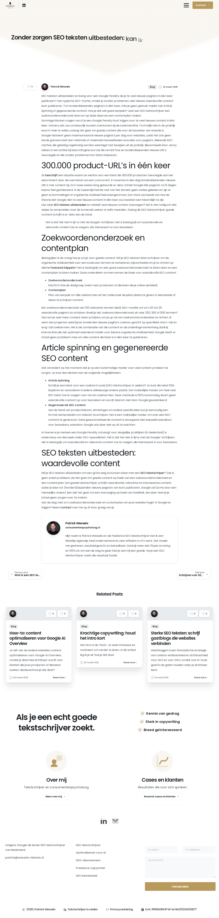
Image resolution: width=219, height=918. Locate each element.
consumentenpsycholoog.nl (82, 527)
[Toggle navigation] (186, 5)
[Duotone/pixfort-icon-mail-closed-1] (115, 821)
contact (66, 507)
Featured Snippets (63, 268)
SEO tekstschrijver (152, 473)
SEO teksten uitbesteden (70, 205)
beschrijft (51, 175)
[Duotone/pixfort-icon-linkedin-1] (104, 821)
